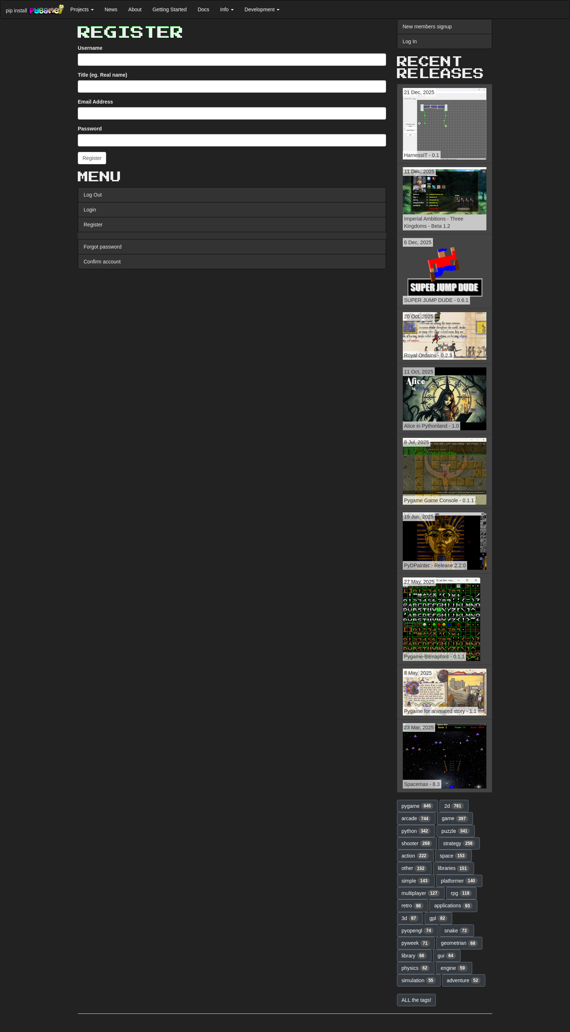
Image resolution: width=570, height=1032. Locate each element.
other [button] (414, 868)
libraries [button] (453, 868)
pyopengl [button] (418, 930)
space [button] (453, 855)
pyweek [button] (416, 943)
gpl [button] (438, 918)
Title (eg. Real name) (102, 75)
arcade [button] (416, 818)
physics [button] (416, 968)
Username (90, 48)
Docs (203, 9)
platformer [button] (459, 881)
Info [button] (227, 9)
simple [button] (416, 881)
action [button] (415, 855)
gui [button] (447, 955)
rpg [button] (461, 893)
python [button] (416, 831)
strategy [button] (459, 843)
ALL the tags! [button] (416, 1000)
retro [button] (413, 906)
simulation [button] (419, 980)
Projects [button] (81, 9)
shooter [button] (417, 843)
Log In (410, 41)
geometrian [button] (459, 943)
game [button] (455, 818)
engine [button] (454, 968)
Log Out (93, 195)
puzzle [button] (455, 831)
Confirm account (102, 262)
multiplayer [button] (421, 893)
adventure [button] (464, 980)
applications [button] (453, 906)
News (111, 9)
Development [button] (262, 9)
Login (90, 210)
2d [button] (454, 806)
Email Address (95, 102)
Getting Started (169, 9)
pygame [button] (418, 806)
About (135, 9)
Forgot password (102, 247)
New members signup (427, 26)
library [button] (414, 955)
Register (93, 224)
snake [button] (456, 930)
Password (90, 129)
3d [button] (410, 918)
